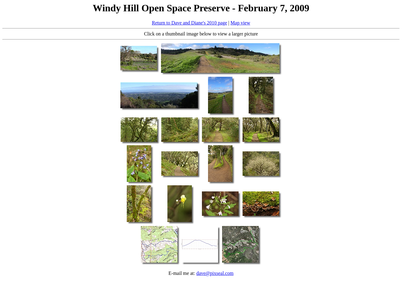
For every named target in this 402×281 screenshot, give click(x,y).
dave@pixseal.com (215, 273)
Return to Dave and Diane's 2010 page (189, 22)
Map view (240, 22)
